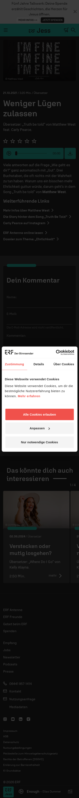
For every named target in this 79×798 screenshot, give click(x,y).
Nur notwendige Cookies (39, 442)
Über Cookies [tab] (64, 364)
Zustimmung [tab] (14, 364)
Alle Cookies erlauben (39, 414)
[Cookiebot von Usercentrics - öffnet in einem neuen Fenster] (56, 352)
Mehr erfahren (29, 396)
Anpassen (39, 428)
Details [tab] (38, 364)
